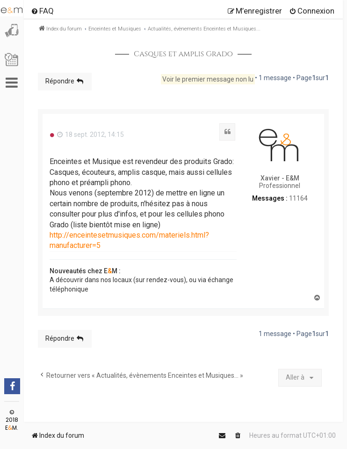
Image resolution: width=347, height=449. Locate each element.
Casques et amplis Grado (183, 54)
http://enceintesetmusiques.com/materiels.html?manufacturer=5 (129, 240)
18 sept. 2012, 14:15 (90, 134)
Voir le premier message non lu (207, 79)
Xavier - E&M (279, 178)
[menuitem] (42, 10)
